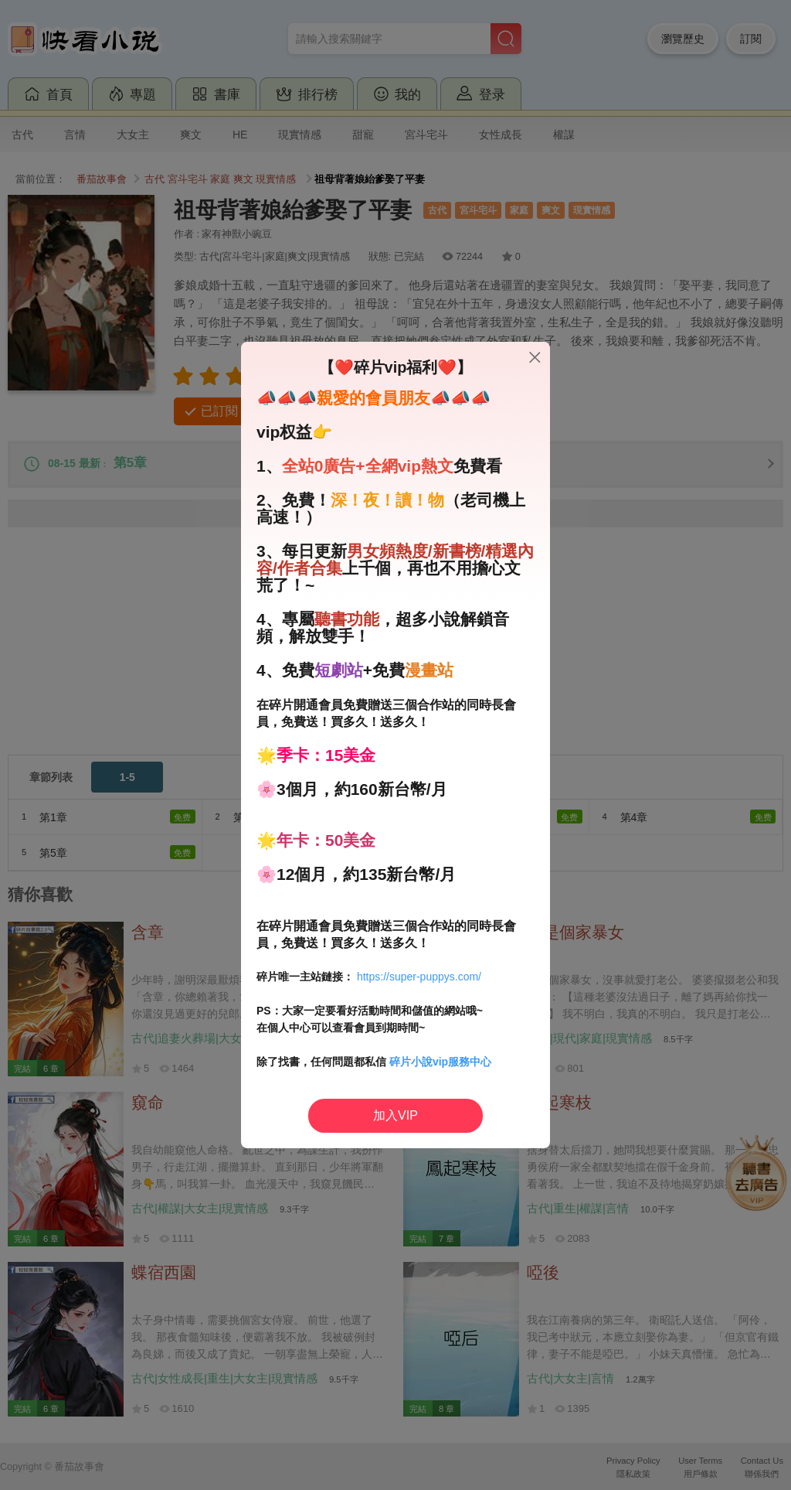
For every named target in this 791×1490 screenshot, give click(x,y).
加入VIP (395, 1115)
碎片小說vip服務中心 (440, 1061)
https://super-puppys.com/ (419, 976)
